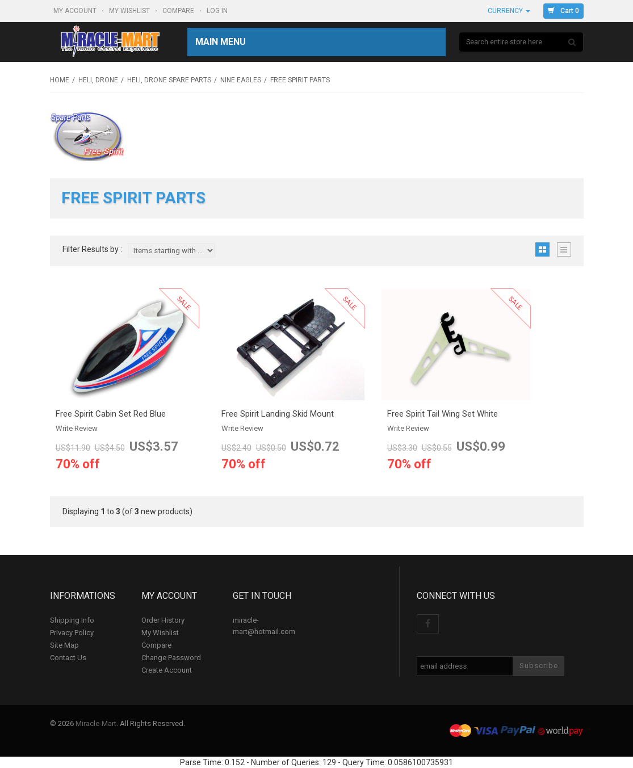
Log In (218, 11)
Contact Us (68, 657)
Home (59, 80)
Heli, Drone (98, 80)
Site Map (64, 645)
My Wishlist (130, 11)
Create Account (166, 670)
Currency (509, 11)
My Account (75, 11)
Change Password (171, 657)
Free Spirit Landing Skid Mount (277, 414)
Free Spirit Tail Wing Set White (442, 414)
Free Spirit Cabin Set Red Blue (111, 414)
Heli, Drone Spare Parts (169, 80)
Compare (179, 11)
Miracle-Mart (96, 723)
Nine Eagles (240, 80)
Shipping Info (72, 620)
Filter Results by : (92, 249)
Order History (163, 620)
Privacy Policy (72, 632)
